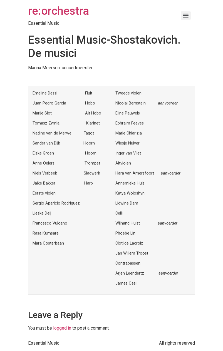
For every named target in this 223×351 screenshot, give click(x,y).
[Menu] (186, 15)
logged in (62, 328)
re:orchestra (58, 11)
